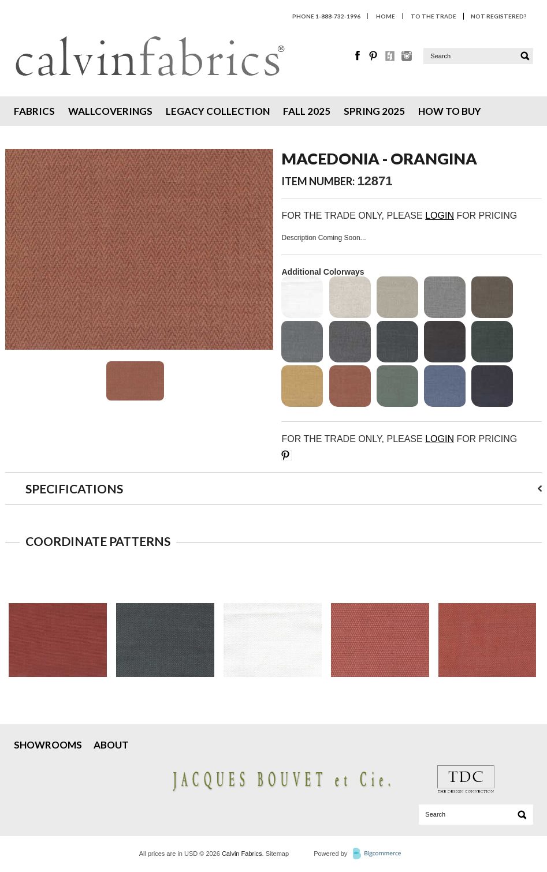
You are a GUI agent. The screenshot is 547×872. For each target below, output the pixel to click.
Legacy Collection (218, 111)
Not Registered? (498, 16)
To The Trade (433, 16)
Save (286, 455)
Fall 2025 (306, 111)
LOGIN (439, 215)
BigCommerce (380, 854)
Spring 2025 (374, 111)
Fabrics (34, 111)
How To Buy (449, 111)
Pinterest (374, 56)
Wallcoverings (110, 111)
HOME (385, 16)
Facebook (358, 56)
